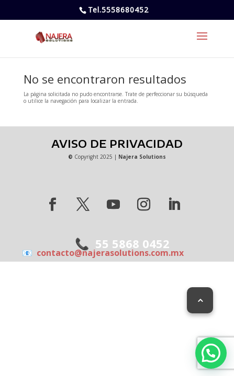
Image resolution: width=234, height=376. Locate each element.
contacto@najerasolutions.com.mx (108, 252)
